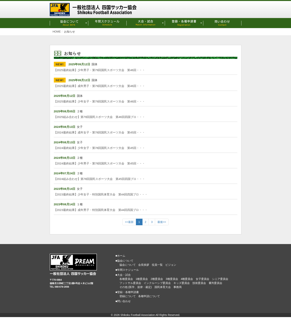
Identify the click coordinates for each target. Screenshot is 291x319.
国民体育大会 (163, 287)
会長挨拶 (143, 264)
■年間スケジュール (127, 269)
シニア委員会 (220, 278)
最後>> (161, 222)
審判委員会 (215, 283)
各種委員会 (126, 278)
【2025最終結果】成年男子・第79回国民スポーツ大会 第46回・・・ (99, 86)
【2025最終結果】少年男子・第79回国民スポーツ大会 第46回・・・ (99, 70)
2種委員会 (157, 278)
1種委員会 (142, 278)
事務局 (177, 287)
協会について (127, 264)
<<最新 (129, 222)
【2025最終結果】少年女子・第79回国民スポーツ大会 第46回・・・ (99, 101)
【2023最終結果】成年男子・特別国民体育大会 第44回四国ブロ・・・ (101, 210)
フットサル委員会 (130, 283)
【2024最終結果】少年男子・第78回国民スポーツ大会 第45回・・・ (99, 163)
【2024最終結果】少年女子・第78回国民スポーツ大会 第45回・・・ (99, 148)
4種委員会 (187, 278)
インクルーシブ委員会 (157, 283)
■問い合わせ (123, 301)
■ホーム (120, 255)
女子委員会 (202, 278)
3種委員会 (172, 278)
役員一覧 (157, 264)
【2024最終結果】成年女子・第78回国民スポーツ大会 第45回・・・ (99, 132)
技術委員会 (199, 283)
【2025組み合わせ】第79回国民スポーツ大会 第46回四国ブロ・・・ (99, 117)
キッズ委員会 (181, 283)
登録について (127, 296)
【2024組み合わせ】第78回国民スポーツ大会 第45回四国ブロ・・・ (99, 179)
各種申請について (149, 296)
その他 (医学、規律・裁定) (135, 287)
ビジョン (170, 264)
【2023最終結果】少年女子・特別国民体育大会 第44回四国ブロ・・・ (101, 194)
